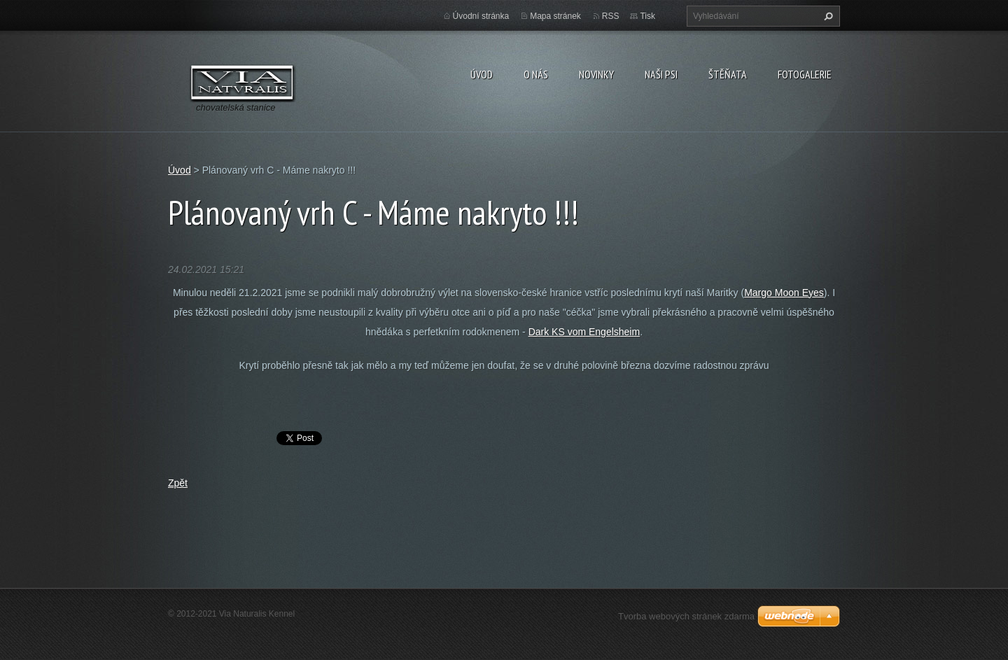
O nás (536, 74)
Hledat (826, 16)
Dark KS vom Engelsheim (584, 331)
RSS (611, 16)
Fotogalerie (805, 74)
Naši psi (661, 74)
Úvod (481, 74)
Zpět (178, 483)
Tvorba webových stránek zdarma (686, 616)
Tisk (647, 16)
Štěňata (727, 74)
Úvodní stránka (481, 16)
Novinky (596, 74)
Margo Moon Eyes (784, 292)
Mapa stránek (555, 16)
